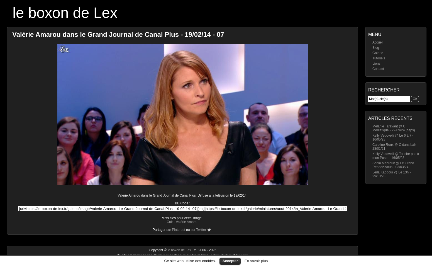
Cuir (170, 222)
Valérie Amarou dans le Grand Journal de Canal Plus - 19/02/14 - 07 (118, 34)
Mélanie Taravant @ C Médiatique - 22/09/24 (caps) (393, 128)
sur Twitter (198, 230)
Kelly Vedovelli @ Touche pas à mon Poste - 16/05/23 (395, 156)
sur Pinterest (175, 230)
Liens (376, 64)
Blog (375, 48)
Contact (378, 69)
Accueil (377, 42)
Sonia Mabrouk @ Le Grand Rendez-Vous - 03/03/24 (393, 165)
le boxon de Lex (65, 12)
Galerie (377, 53)
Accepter (230, 261)
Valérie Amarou (187, 222)
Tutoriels (378, 58)
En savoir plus (256, 261)
